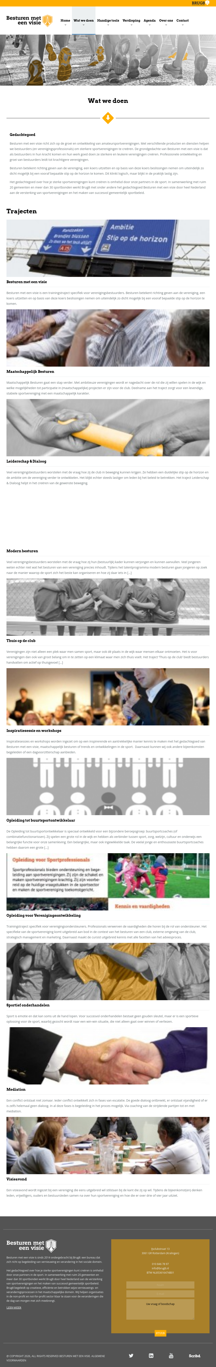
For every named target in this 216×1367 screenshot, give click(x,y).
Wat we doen (84, 20)
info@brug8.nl (160, 1268)
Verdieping (131, 20)
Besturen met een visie (26, 282)
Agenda (150, 20)
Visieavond (16, 1179)
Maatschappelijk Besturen (30, 372)
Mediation (15, 1090)
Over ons (166, 20)
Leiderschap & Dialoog (26, 461)
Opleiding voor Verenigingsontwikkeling (43, 915)
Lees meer (13, 1307)
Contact (182, 20)
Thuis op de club (21, 641)
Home (65, 20)
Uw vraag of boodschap (160, 1309)
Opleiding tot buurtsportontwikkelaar (40, 820)
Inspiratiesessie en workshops (33, 731)
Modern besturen (22, 551)
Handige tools (108, 20)
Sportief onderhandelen (27, 1005)
